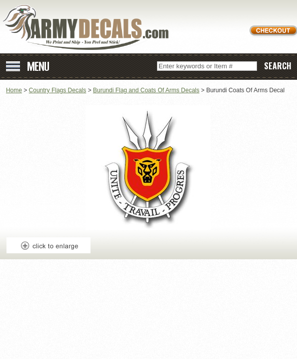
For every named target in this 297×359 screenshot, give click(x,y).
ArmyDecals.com (89, 27)
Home (14, 90)
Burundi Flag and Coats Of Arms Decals (146, 90)
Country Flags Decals (57, 90)
